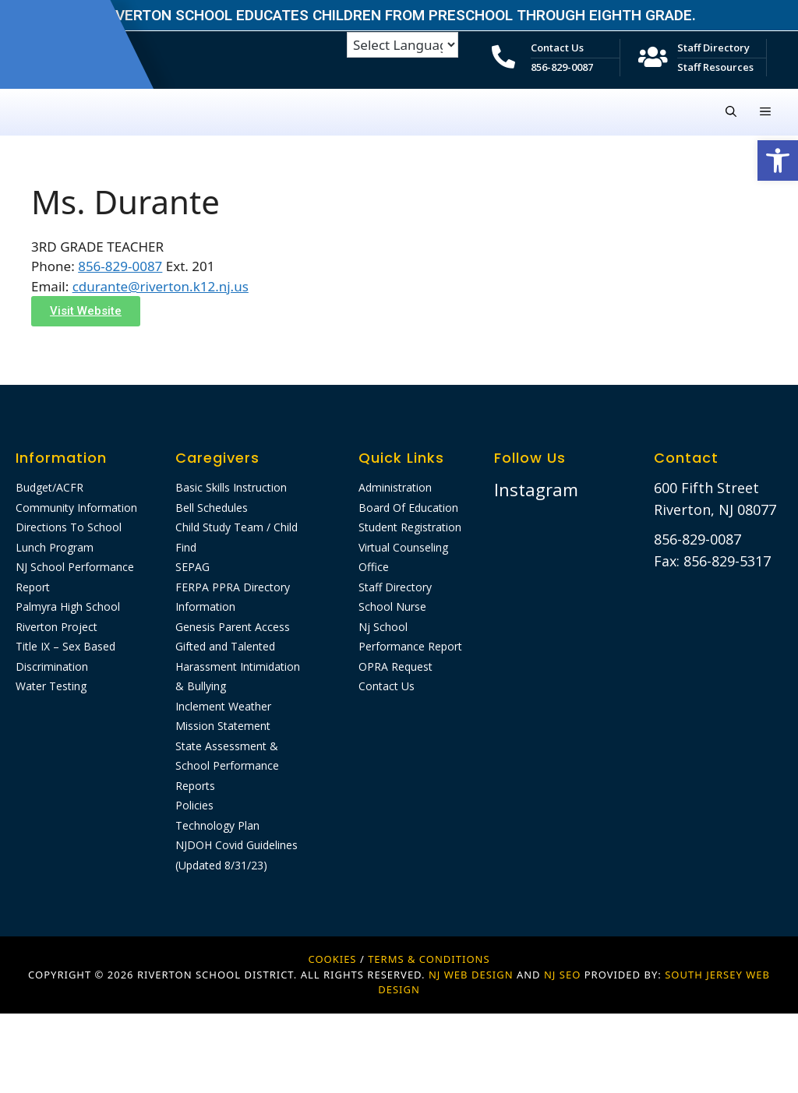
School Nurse (392, 606)
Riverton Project (56, 626)
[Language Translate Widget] (402, 45)
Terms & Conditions (428, 959)
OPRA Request (395, 666)
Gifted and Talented (225, 646)
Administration (395, 487)
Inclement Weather (223, 706)
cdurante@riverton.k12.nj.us (160, 286)
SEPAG (192, 566)
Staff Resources (715, 67)
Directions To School (69, 527)
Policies (194, 805)
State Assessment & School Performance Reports (227, 766)
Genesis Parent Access (232, 626)
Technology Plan (217, 825)
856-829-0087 (562, 67)
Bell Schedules (211, 507)
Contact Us (557, 48)
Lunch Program (55, 547)
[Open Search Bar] (731, 112)
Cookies (332, 959)
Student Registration (409, 527)
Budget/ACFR (49, 487)
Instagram (536, 489)
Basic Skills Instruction (231, 487)
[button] (777, 160)
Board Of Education (408, 507)
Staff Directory (713, 48)
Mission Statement (222, 725)
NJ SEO (562, 975)
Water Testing (51, 686)
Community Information (76, 507)
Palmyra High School (68, 606)
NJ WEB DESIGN (473, 975)
